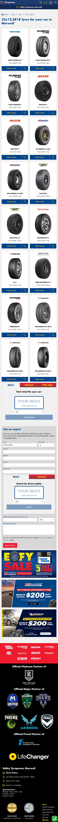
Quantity (42, 442)
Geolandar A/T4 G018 (43, 327)
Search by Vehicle (48, 807)
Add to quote (11, 68)
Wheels (45, 820)
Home (5, 14)
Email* (5, 462)
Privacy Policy (42, 538)
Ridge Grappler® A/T (43, 282)
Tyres (44, 804)
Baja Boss (43, 193)
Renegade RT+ (15, 327)
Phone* (5, 456)
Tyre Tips (45, 817)
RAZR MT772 (15, 149)
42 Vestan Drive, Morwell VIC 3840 (20, 777)
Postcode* (6, 469)
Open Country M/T (15, 60)
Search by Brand (48, 812)
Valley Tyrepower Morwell (29, 7)
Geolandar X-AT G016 (43, 371)
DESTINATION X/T (43, 238)
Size (4, 442)
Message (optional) (9, 524)
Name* (5, 449)
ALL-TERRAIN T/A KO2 (43, 149)
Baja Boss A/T (15, 238)
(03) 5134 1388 (12, 781)
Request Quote (10, 545)
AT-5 (14, 282)
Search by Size (47, 810)
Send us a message (13, 785)
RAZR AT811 (43, 105)
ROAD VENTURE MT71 (43, 60)
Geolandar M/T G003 (15, 371)
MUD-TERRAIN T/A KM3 (15, 193)
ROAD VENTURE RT (15, 105)
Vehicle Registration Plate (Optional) (15, 517)
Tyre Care (45, 815)
